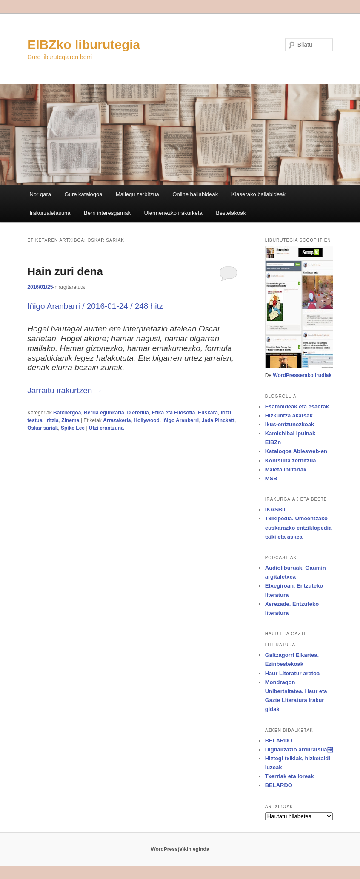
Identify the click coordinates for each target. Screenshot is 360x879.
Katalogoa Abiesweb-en (296, 451)
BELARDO (278, 740)
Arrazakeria (117, 420)
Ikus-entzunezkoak (289, 424)
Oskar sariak (42, 428)
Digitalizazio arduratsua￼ (299, 749)
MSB (271, 478)
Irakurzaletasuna (49, 213)
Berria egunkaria (104, 413)
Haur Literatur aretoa (292, 673)
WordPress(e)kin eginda (180, 849)
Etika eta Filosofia (173, 413)
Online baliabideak (195, 194)
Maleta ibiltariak (286, 469)
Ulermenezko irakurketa (173, 213)
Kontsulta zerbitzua (290, 460)
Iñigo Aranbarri (181, 420)
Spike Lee (73, 428)
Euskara (208, 413)
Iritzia (51, 420)
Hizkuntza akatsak (289, 415)
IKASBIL (276, 509)
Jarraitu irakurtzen (64, 390)
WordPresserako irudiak (302, 375)
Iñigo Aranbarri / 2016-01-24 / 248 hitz (95, 306)
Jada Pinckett (218, 420)
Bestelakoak (231, 213)
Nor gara (40, 194)
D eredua (138, 413)
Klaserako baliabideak (258, 194)
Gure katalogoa (84, 194)
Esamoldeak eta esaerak (297, 406)
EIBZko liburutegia (83, 44)
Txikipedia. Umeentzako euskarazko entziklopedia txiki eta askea (298, 527)
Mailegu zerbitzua (137, 194)
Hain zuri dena (65, 271)
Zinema (70, 420)
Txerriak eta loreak (289, 776)
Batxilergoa (67, 413)
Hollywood (147, 420)
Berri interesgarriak (107, 213)
